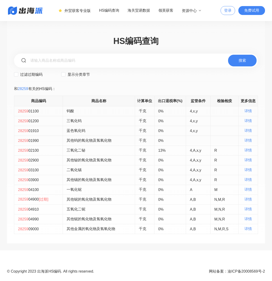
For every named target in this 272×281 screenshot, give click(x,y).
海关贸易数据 (139, 10)
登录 (228, 10)
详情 (248, 111)
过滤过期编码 (28, 74)
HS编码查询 (109, 10)
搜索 (242, 60)
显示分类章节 (75, 74)
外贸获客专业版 (74, 10)
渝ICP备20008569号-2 (246, 271)
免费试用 (251, 10)
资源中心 (192, 10)
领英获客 (165, 10)
